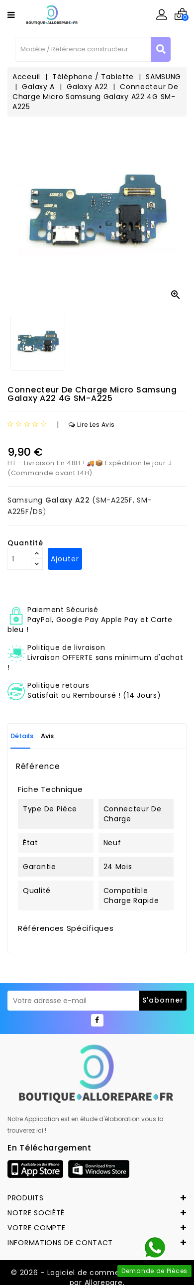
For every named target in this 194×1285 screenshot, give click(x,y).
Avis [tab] (47, 736)
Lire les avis (92, 424)
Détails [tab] (21, 736)
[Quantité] (19, 559)
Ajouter (65, 559)
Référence (37, 766)
